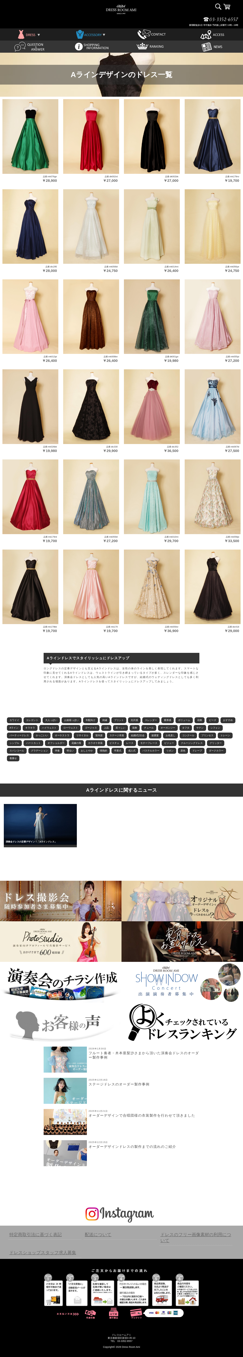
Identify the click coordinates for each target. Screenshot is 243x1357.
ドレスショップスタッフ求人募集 (42, 1252)
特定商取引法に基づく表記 (35, 1234)
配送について (98, 1234)
